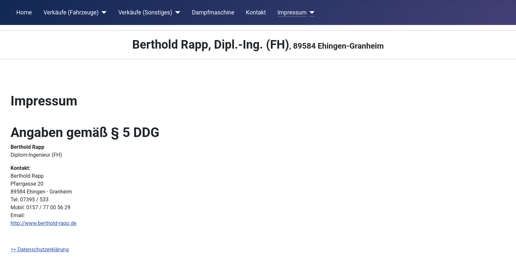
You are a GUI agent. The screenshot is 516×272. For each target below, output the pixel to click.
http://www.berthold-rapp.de (43, 223)
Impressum (292, 12)
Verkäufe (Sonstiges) (145, 12)
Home (24, 12)
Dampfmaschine (213, 12)
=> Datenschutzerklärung (40, 249)
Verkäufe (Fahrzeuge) (71, 12)
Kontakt (256, 12)
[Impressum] (311, 12)
